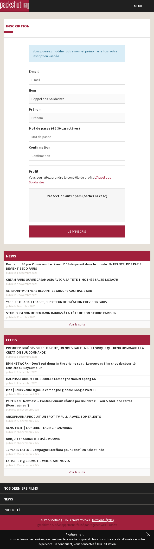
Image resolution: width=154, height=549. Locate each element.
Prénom (35, 109)
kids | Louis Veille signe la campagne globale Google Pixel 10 (51, 390)
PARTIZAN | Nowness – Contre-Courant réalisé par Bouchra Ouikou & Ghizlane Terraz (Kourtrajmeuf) (69, 403)
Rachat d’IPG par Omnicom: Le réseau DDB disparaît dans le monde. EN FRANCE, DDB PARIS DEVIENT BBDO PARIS (73, 266)
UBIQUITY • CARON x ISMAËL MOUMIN (33, 439)
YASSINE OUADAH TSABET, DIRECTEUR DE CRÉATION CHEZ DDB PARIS (56, 302)
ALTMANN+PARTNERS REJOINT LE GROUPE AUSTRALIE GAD (49, 290)
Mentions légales (103, 520)
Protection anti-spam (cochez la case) (77, 196)
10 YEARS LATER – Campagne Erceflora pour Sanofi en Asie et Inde (55, 450)
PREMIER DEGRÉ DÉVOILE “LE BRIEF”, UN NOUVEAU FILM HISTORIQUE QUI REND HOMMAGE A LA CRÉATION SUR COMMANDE (75, 350)
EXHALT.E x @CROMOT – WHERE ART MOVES (38, 461)
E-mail (33, 71)
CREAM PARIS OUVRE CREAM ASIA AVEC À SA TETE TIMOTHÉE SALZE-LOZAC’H (62, 279)
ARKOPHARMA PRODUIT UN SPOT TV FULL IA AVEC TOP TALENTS (53, 416)
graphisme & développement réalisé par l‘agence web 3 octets (77, 525)
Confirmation (39, 147)
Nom (32, 90)
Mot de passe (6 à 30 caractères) (54, 128)
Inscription (18, 26)
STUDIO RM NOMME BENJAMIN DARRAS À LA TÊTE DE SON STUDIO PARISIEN (61, 313)
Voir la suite (77, 324)
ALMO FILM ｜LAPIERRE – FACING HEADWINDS (39, 427)
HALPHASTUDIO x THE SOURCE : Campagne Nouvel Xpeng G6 (51, 379)
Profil (33, 171)
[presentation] (77, 207)
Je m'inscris (77, 231)
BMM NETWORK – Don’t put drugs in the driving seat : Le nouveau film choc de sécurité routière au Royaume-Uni (70, 365)
